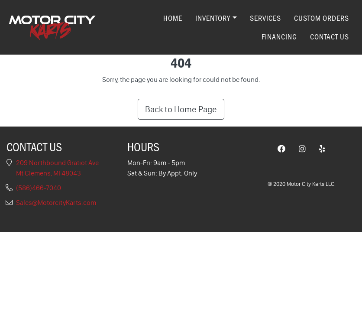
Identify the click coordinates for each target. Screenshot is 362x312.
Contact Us (329, 36)
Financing (279, 36)
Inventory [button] (212, 18)
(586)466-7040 (38, 188)
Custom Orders (321, 18)
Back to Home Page (181, 109)
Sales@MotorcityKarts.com (56, 202)
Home (172, 18)
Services (265, 18)
